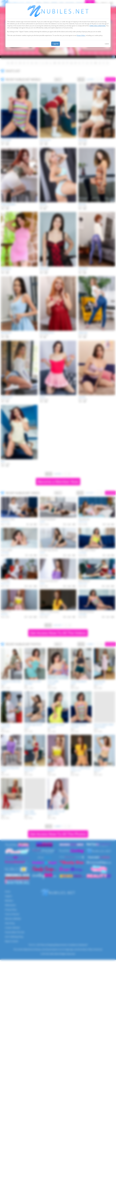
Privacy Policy (81, 35)
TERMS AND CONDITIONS (97, 26)
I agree (55, 43)
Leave (107, 44)
